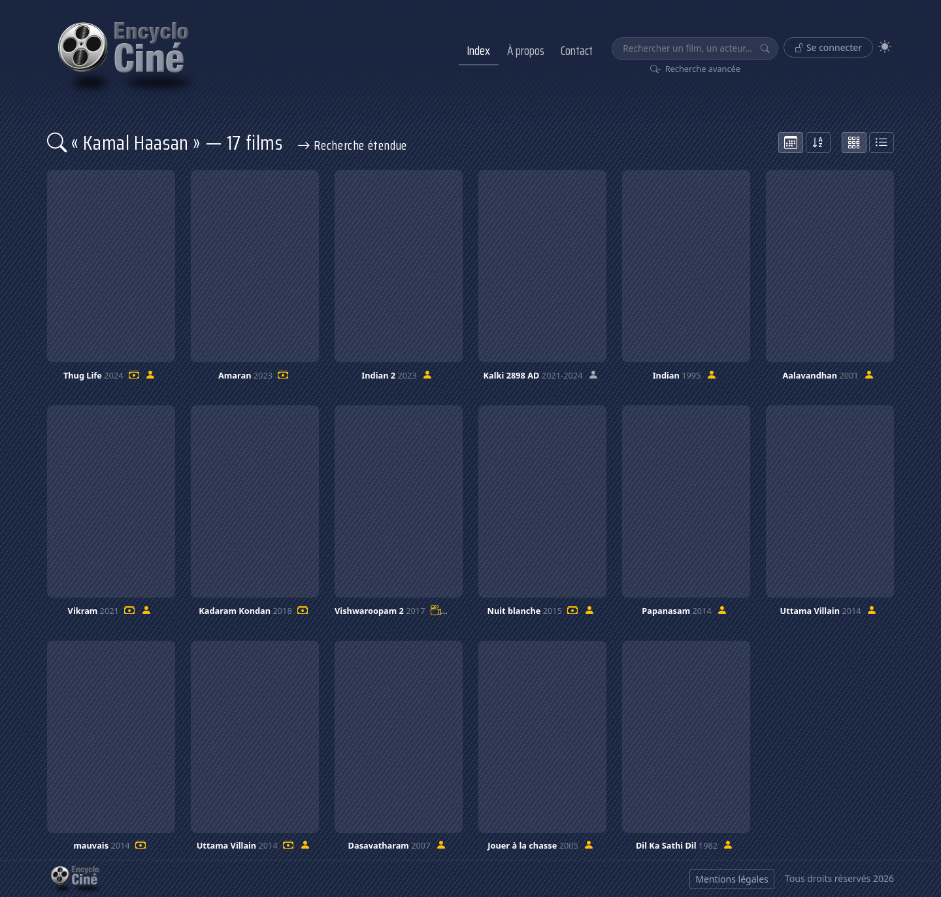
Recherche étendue (352, 145)
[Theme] (885, 46)
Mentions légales (731, 879)
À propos (525, 50)
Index (478, 50)
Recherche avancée (695, 69)
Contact (577, 50)
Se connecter (828, 47)
